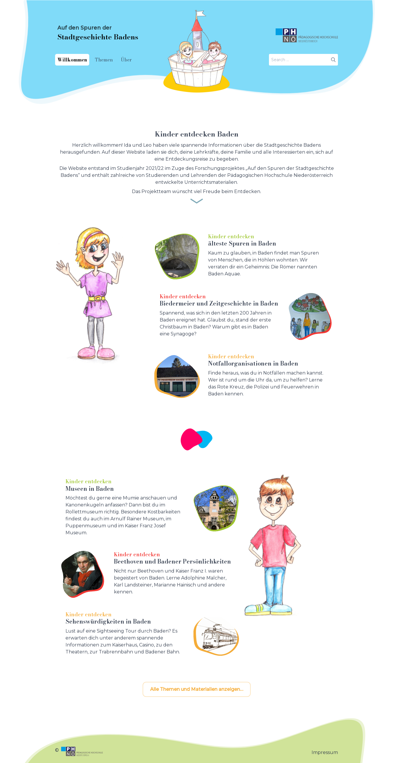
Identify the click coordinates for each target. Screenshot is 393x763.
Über (126, 59)
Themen (104, 59)
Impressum (325, 752)
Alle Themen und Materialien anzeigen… (196, 689)
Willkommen (72, 59)
